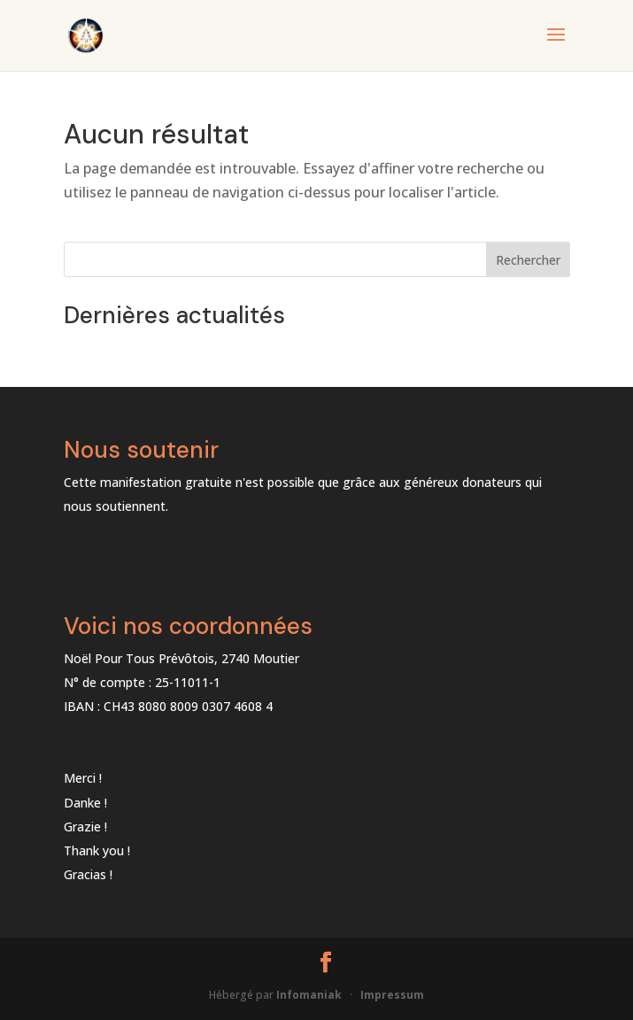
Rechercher (528, 259)
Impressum (392, 994)
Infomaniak (309, 994)
